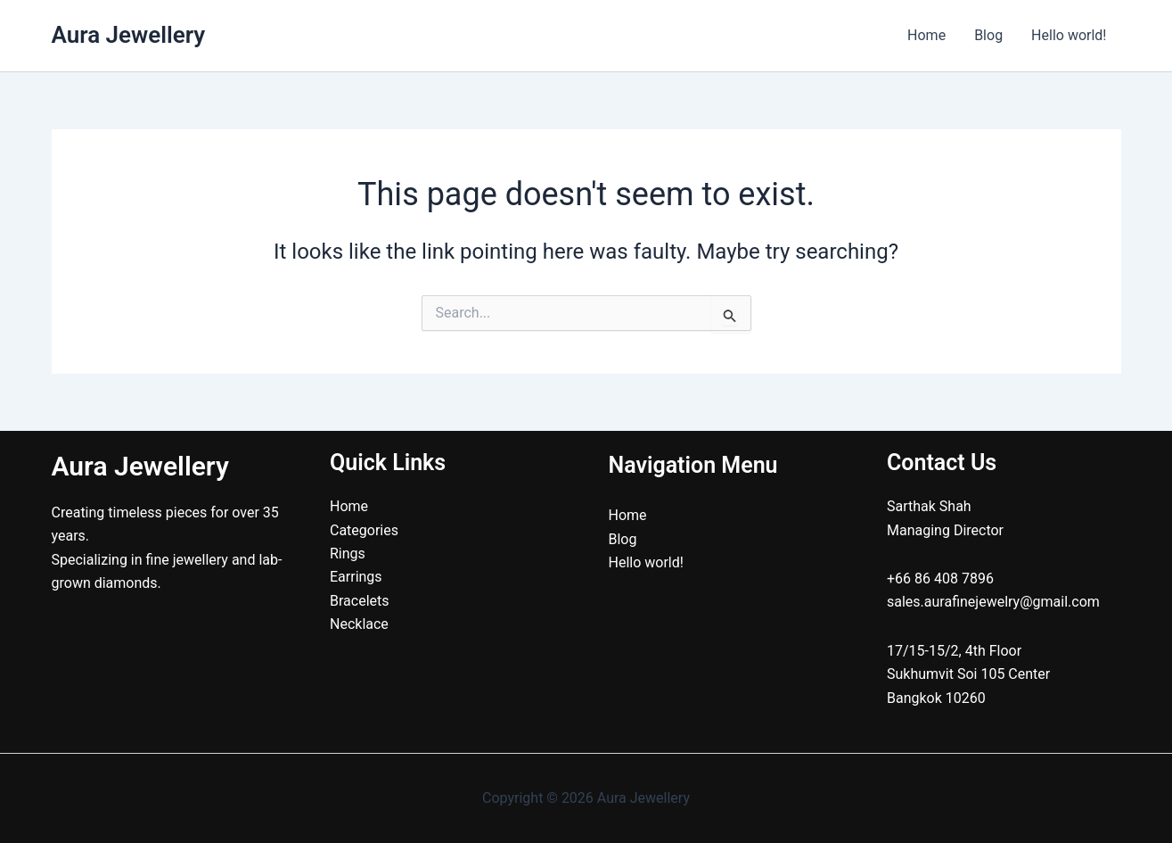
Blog (988, 35)
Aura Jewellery (129, 34)
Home (926, 35)
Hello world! (1068, 35)
